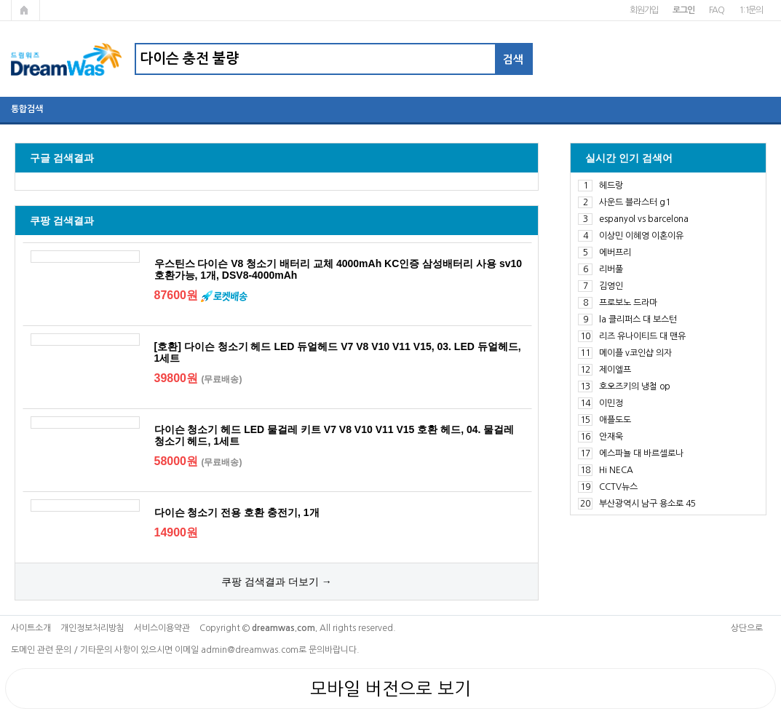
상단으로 (747, 628)
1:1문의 (751, 10)
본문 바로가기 (0, 0)
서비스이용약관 (162, 628)
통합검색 (27, 109)
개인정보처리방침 (92, 628)
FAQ (716, 10)
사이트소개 (31, 628)
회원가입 (644, 10)
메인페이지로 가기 (25, 10)
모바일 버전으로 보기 (390, 688)
